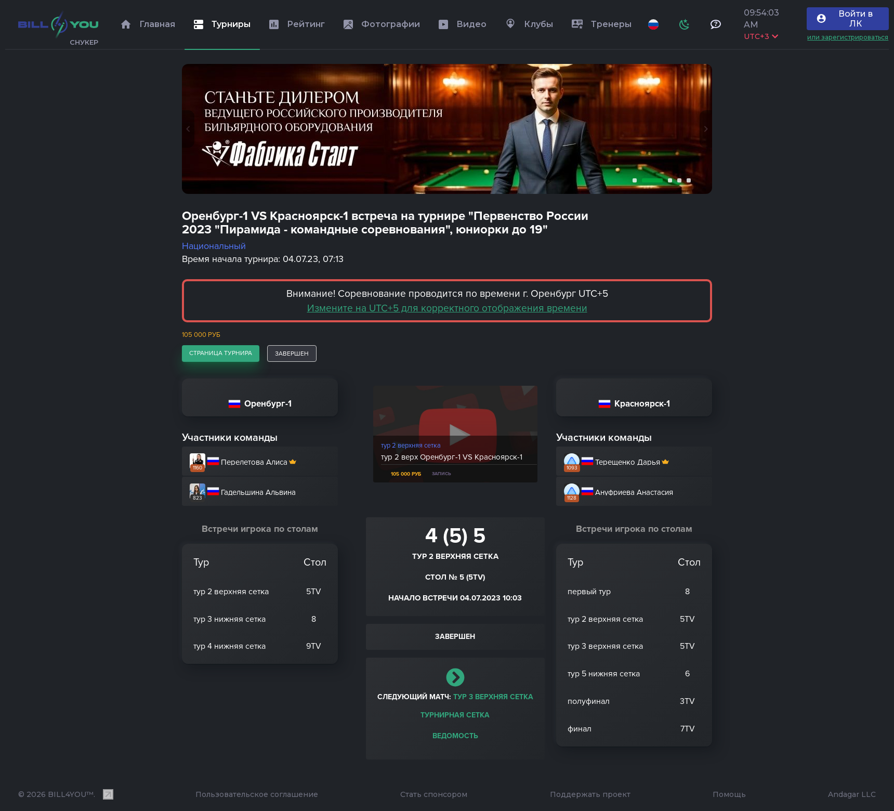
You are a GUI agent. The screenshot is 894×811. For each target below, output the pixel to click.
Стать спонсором (433, 794)
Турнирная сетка (455, 715)
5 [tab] (687, 180)
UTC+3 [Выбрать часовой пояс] (761, 36)
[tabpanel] (447, 129)
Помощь (729, 794)
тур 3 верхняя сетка (493, 696)
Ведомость (455, 735)
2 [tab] (650, 180)
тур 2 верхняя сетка (411, 445)
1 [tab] (632, 180)
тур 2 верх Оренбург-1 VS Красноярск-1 (451, 457)
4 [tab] (677, 180)
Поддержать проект (590, 794)
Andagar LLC (852, 794)
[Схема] (684, 24)
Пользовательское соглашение (256, 794)
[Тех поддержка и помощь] (715, 24)
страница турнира (220, 353)
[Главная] (58, 24)
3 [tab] (668, 180)
